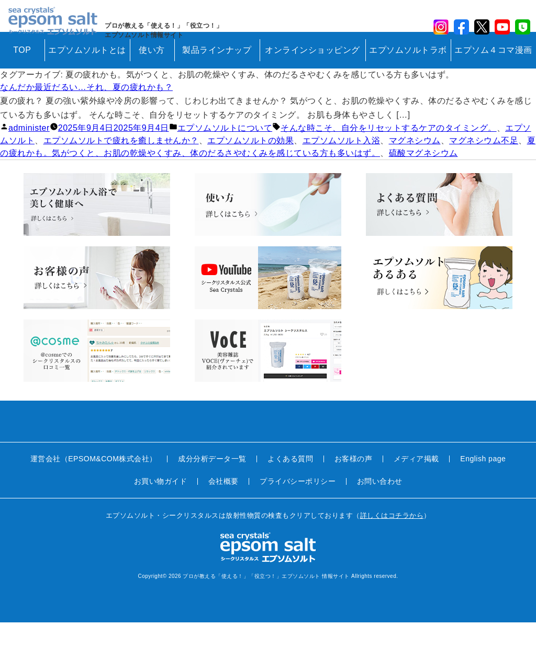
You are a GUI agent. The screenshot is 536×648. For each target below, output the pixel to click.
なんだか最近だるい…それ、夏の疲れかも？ (86, 112)
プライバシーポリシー (298, 507)
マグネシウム (415, 166)
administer (29, 153)
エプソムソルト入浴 (342, 166)
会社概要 (223, 507)
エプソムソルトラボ (408, 75)
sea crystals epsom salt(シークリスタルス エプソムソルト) (58, 28)
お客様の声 (353, 484)
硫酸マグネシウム (423, 178)
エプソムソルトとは (87, 75)
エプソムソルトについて (225, 153)
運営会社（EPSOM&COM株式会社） (93, 484)
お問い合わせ (380, 507)
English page (483, 484)
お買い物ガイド (160, 507)
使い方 (152, 75)
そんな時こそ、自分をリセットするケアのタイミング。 (389, 153)
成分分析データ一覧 (212, 484)
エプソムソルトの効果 (250, 166)
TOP (22, 75)
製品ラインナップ (216, 75)
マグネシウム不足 (483, 166)
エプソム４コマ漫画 (493, 75)
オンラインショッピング (312, 75)
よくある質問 (290, 484)
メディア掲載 (416, 484)
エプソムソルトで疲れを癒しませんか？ (121, 166)
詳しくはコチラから (392, 541)
